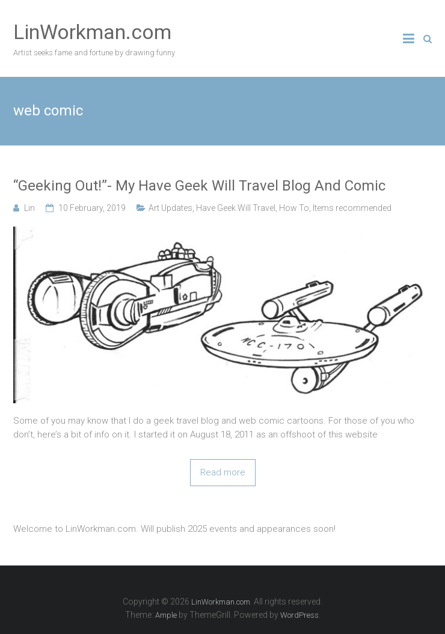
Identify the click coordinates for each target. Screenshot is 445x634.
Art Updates (170, 208)
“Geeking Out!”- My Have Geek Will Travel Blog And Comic (199, 185)
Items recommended (352, 208)
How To (294, 208)
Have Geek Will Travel (235, 208)
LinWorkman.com (92, 32)
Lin (29, 208)
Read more (222, 472)
